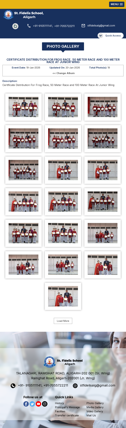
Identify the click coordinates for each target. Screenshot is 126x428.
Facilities (60, 411)
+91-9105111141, (40, 25)
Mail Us (91, 415)
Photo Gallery (95, 403)
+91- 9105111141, (26, 385)
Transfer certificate (67, 415)
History (59, 403)
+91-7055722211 (64, 26)
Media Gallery (95, 407)
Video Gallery (94, 411)
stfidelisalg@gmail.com (98, 25)
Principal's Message (67, 407)
